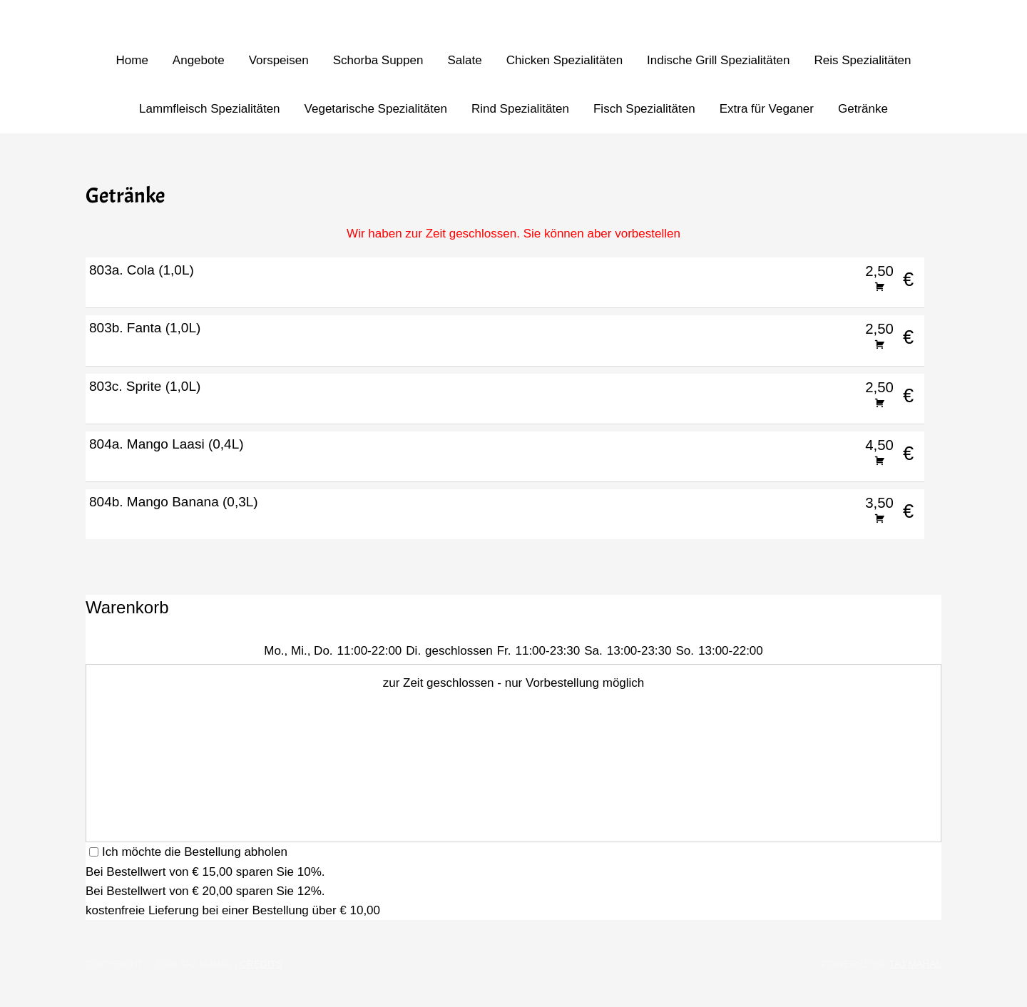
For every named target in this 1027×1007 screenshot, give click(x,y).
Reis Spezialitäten (862, 60)
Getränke (863, 109)
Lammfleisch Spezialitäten (209, 109)
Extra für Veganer (767, 109)
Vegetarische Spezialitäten (376, 109)
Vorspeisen (279, 60)
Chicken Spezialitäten (564, 60)
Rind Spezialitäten (520, 109)
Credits (261, 964)
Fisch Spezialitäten (644, 109)
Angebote (199, 60)
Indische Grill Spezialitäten (718, 60)
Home (132, 60)
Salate (464, 60)
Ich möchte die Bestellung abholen (188, 852)
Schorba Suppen (378, 60)
